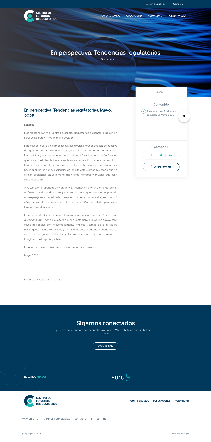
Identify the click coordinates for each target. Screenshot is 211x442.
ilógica (186, 434)
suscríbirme (105, 346)
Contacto (178, 4)
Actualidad (155, 16)
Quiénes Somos (110, 16)
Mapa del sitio (30, 419)
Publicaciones (134, 16)
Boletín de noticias (155, 4)
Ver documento (161, 167)
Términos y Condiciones (56, 419)
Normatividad (176, 16)
